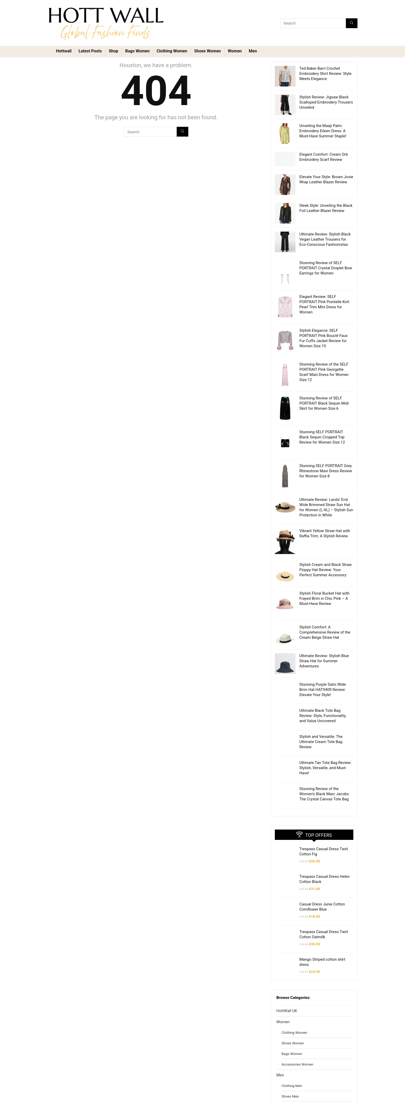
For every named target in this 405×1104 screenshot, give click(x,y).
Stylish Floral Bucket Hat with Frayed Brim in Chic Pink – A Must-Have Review (324, 558)
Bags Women (137, 51)
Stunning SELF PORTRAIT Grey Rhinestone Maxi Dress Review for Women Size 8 (325, 452)
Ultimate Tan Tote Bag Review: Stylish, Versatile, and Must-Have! (325, 715)
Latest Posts (90, 51)
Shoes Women (207, 51)
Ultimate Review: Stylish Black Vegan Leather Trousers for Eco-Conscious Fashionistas (325, 239)
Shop (113, 51)
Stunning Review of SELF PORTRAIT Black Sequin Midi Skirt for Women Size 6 (324, 400)
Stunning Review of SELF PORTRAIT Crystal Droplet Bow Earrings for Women (325, 268)
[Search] (351, 23)
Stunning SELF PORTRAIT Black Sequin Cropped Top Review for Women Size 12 (322, 426)
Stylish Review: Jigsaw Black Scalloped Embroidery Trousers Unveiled (326, 102)
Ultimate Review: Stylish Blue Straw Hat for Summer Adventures (324, 610)
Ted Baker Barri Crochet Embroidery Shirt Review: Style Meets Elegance (325, 73)
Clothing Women (172, 51)
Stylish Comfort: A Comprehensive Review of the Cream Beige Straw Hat (324, 584)
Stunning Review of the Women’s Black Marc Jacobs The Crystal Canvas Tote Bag (324, 741)
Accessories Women (297, 1012)
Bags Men (289, 1054)
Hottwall (64, 51)
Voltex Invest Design (72, 1097)
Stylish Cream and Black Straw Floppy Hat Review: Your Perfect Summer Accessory (325, 532)
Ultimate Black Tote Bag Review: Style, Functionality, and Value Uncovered (322, 663)
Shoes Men (290, 1044)
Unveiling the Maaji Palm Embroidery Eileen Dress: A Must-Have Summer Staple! (322, 130)
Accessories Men (295, 1065)
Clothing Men (292, 1033)
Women (235, 51)
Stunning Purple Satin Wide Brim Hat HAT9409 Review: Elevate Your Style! (322, 636)
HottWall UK (286, 958)
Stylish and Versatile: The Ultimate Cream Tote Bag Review (320, 689)
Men (253, 51)
